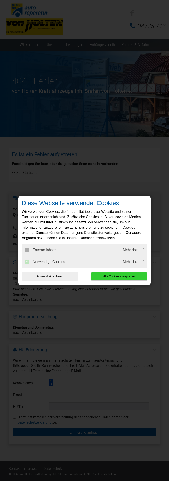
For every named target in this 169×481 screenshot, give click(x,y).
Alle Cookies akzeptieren (119, 276)
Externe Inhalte (41, 250)
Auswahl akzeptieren (50, 276)
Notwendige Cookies (45, 262)
